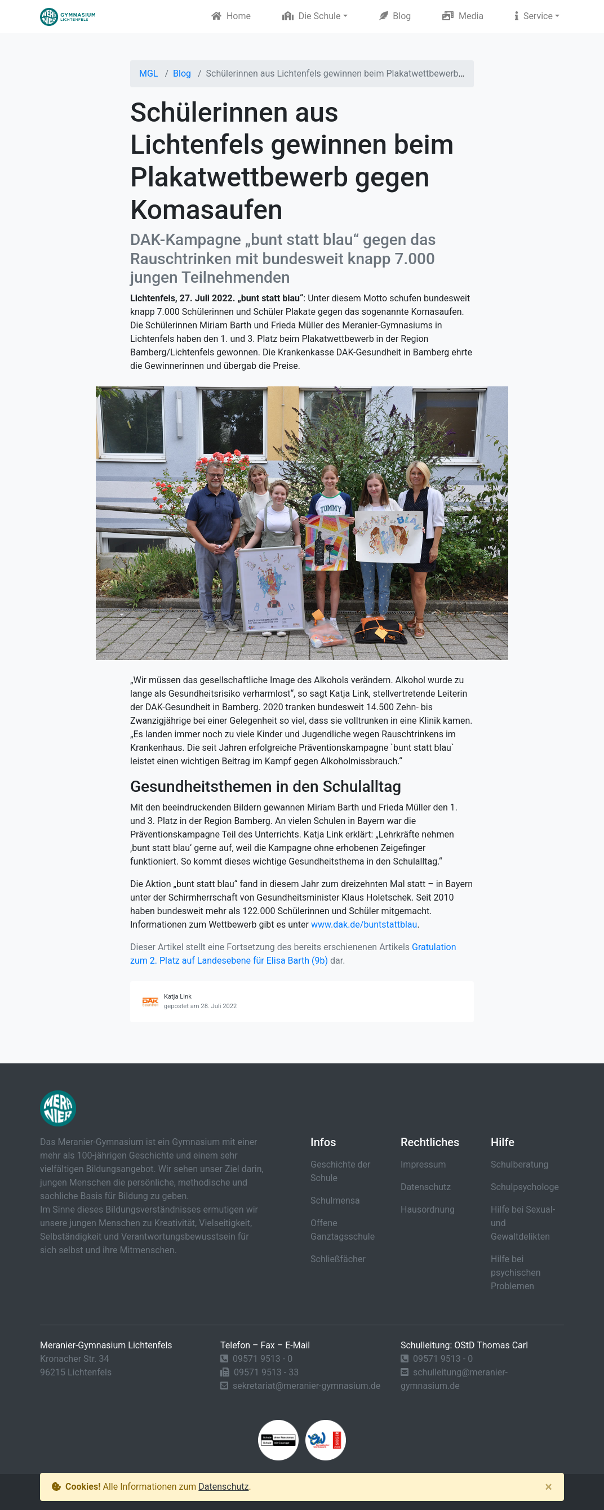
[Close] (548, 1486)
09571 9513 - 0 (262, 1358)
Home (231, 16)
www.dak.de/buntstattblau (364, 924)
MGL (148, 73)
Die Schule (311, 16)
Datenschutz (426, 1187)
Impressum (423, 1164)
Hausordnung (428, 1209)
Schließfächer (338, 1259)
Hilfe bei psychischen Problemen (516, 1272)
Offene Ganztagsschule (342, 1230)
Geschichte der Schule (340, 1171)
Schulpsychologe (525, 1187)
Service (534, 16)
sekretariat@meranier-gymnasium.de (306, 1385)
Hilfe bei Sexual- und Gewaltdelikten (523, 1223)
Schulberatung (520, 1164)
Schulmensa (335, 1200)
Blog (395, 16)
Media (462, 16)
